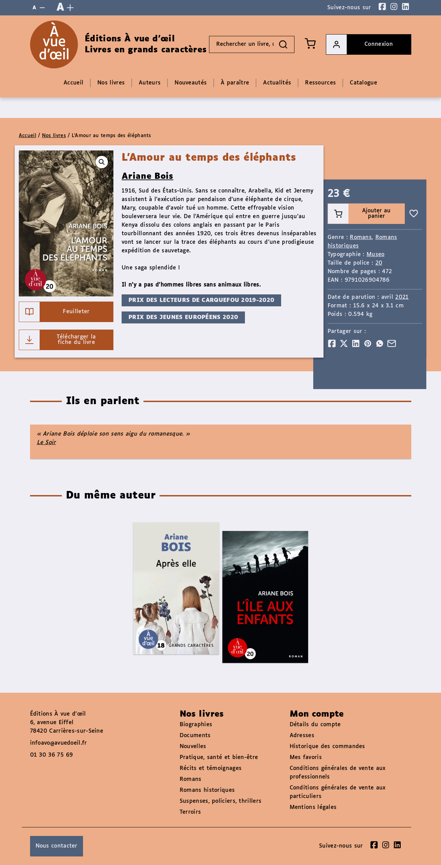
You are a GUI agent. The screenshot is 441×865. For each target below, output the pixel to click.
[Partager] (332, 343)
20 (379, 263)
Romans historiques (207, 790)
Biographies (196, 725)
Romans (361, 237)
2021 (402, 297)
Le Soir (46, 442)
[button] (102, 162)
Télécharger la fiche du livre (57, 340)
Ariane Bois (147, 176)
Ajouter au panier (359, 214)
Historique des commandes (327, 746)
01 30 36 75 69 (51, 755)
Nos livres (54, 135)
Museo (376, 254)
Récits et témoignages (211, 768)
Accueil (27, 135)
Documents (195, 735)
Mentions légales (313, 807)
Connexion (359, 44)
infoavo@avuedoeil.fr (58, 743)
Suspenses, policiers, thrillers (220, 801)
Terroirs (190, 812)
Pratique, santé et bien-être (219, 757)
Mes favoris (306, 757)
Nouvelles (193, 746)
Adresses (302, 735)
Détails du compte (315, 725)
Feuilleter (54, 312)
